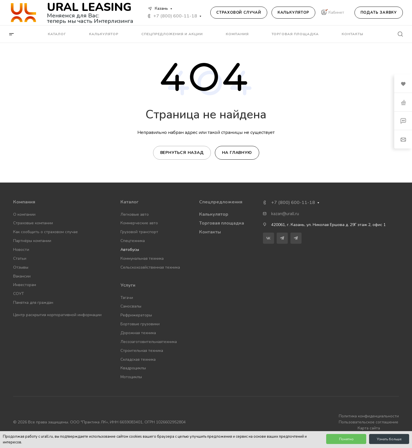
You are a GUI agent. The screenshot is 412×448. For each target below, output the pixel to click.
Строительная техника (141, 350)
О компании (24, 214)
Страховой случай (238, 12)
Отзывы (20, 267)
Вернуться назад (182, 152)
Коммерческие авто (139, 223)
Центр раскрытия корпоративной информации (57, 315)
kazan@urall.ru (285, 214)
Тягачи (126, 297)
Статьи (19, 258)
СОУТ (18, 293)
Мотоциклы (131, 377)
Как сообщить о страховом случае (45, 232)
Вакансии (22, 276)
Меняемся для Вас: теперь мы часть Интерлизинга (90, 18)
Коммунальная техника (142, 258)
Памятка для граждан (33, 302)
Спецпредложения (220, 202)
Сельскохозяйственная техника (150, 267)
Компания (24, 202)
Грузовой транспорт (139, 232)
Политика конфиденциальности (369, 416)
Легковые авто (134, 214)
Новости (21, 249)
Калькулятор (293, 12)
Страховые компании (33, 223)
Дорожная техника (138, 333)
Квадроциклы (133, 368)
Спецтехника (132, 240)
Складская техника (138, 359)
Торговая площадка (221, 223)
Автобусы (129, 249)
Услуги (127, 285)
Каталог (129, 202)
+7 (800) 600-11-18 (175, 16)
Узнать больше (389, 439)
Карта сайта (369, 428)
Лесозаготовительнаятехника (148, 341)
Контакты (210, 232)
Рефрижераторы (136, 315)
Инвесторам (24, 285)
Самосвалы (130, 306)
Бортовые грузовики (140, 324)
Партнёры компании (32, 240)
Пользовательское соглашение (368, 422)
